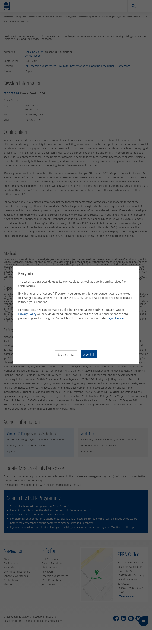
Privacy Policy (27, 314)
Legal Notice (115, 318)
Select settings (66, 354)
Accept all (89, 354)
